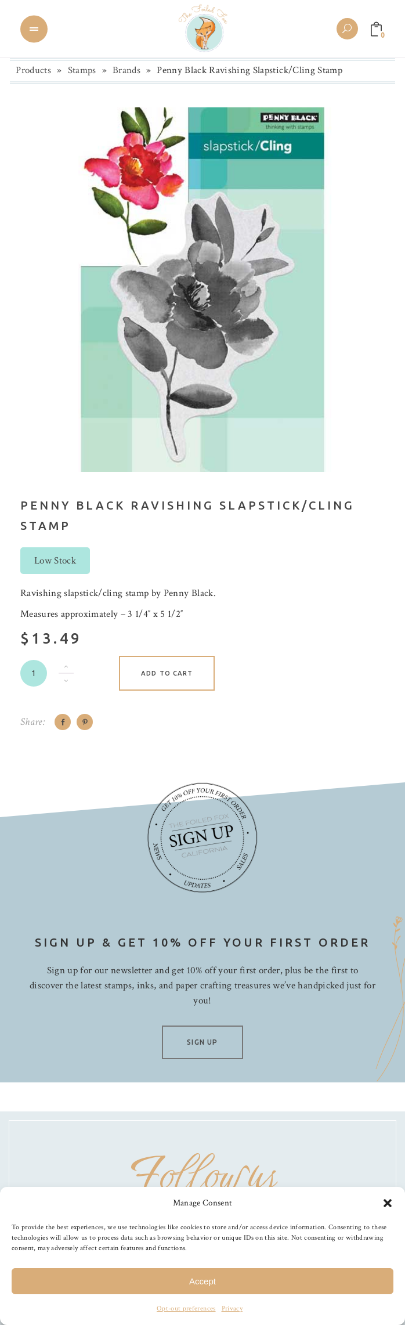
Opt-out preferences (186, 1308)
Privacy (232, 1308)
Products (33, 70)
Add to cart (167, 673)
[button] (387, 1203)
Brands (126, 70)
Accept (202, 1281)
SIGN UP (202, 1042)
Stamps (82, 70)
